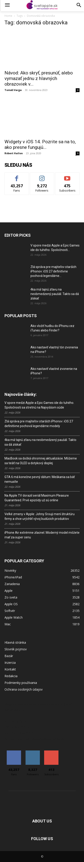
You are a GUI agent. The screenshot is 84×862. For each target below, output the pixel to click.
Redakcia (10, 676)
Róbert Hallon (13, 153)
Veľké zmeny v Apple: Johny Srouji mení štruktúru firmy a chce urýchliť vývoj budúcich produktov (39, 516)
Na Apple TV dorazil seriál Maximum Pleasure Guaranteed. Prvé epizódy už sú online (36, 498)
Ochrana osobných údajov (23, 689)
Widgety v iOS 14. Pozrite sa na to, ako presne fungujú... (40, 144)
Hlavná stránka (15, 642)
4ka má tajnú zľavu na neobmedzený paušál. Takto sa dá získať (54, 294)
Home (8, 16)
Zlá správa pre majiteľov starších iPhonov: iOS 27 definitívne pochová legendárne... (53, 271)
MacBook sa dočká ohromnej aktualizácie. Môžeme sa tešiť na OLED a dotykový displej (40, 461)
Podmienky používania (20, 683)
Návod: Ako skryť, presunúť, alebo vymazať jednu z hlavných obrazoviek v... (38, 78)
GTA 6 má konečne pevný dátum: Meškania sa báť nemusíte (39, 479)
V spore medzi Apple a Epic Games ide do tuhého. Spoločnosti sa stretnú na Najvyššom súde (39, 405)
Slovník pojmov (15, 649)
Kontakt (10, 669)
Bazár (8, 656)
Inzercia (10, 662)
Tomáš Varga (13, 90)
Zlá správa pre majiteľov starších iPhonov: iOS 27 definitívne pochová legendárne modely (38, 423)
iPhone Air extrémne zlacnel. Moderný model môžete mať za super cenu (42, 535)
